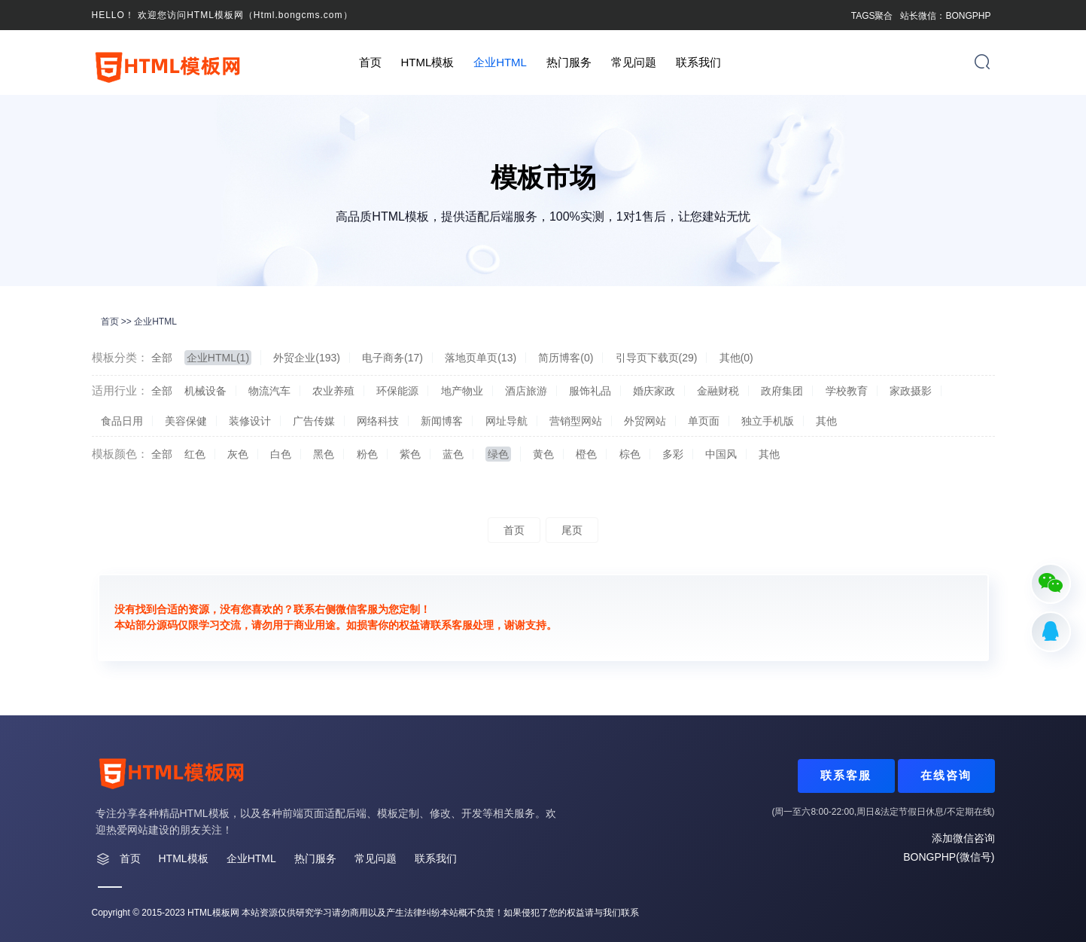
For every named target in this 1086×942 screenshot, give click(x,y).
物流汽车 (269, 391)
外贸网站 (645, 421)
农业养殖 (333, 391)
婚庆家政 (654, 391)
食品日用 (122, 421)
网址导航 (506, 421)
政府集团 (782, 391)
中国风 (721, 454)
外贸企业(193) (306, 357)
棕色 (629, 454)
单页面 (703, 421)
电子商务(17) (392, 357)
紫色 (410, 454)
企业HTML (500, 62)
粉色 (367, 454)
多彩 (672, 454)
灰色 (237, 454)
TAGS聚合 (872, 16)
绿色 (498, 454)
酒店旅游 (526, 391)
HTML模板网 (213, 912)
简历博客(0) (565, 357)
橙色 (586, 454)
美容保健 (186, 421)
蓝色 (453, 454)
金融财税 (718, 391)
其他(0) (736, 357)
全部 (161, 358)
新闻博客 (442, 421)
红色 (194, 454)
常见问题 (633, 62)
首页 (370, 62)
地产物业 (462, 391)
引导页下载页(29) (657, 357)
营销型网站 (575, 421)
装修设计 (250, 421)
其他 (826, 421)
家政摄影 (911, 391)
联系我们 (698, 62)
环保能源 (397, 391)
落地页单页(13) (480, 357)
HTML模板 (427, 62)
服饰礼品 (590, 391)
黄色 (543, 454)
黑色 (323, 454)
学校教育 (847, 391)
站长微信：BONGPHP (945, 16)
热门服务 (569, 62)
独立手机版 (767, 421)
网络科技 (378, 421)
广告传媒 (314, 421)
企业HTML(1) (218, 358)
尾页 (572, 530)
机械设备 (205, 391)
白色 (280, 454)
